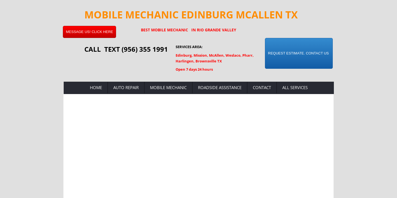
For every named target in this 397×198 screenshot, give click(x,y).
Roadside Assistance (220, 87)
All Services (295, 87)
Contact (262, 87)
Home (96, 87)
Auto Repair (126, 87)
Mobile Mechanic (168, 87)
